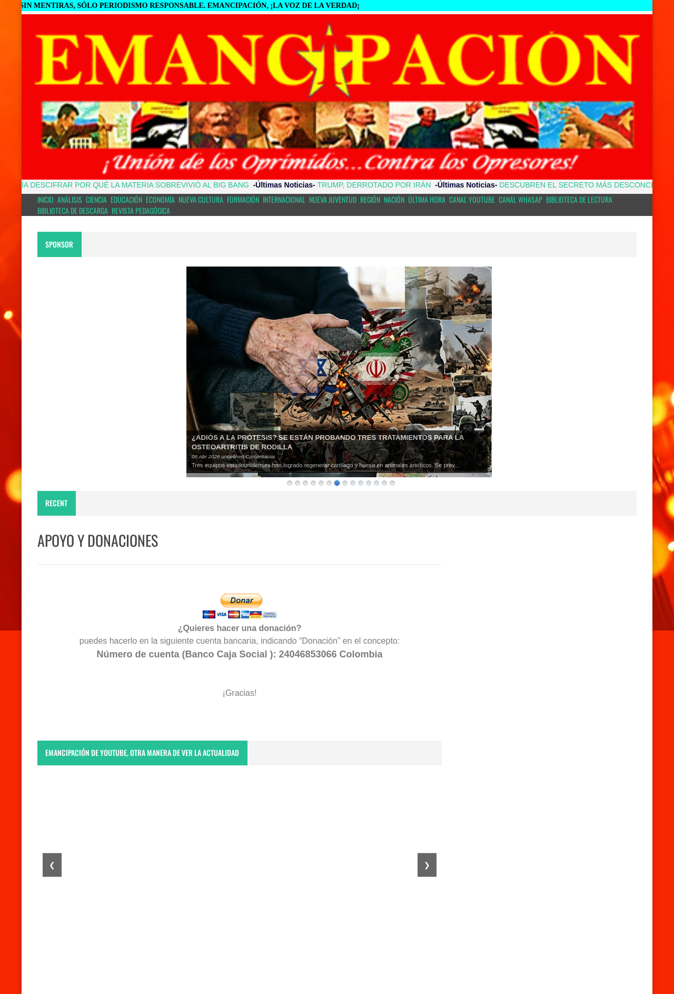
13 (384, 483)
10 (360, 483)
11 (368, 483)
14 (392, 483)
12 (376, 483)
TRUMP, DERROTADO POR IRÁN (383, 185)
